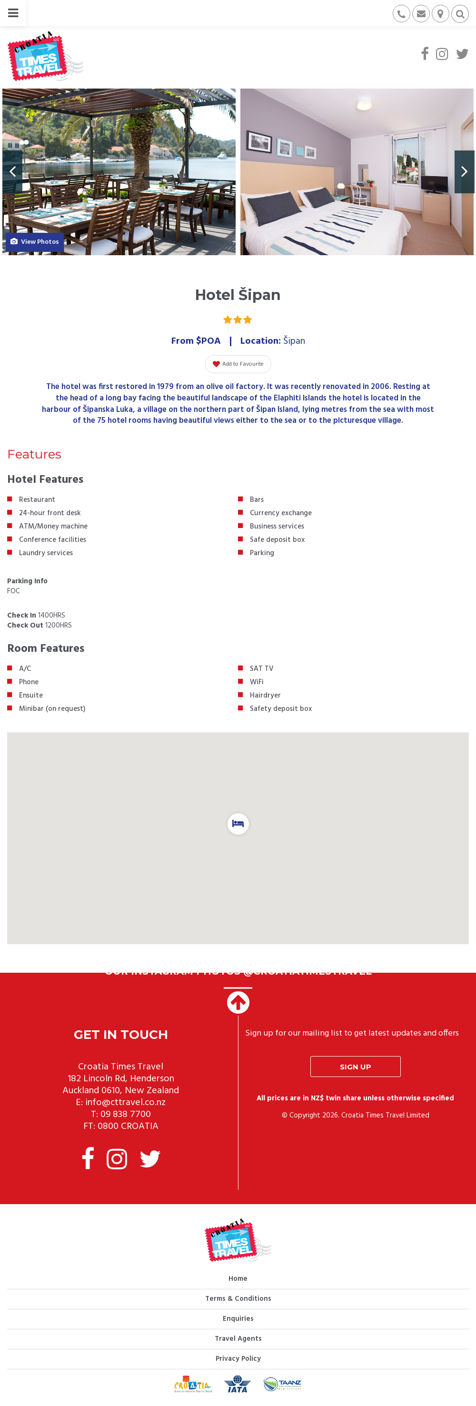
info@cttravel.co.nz (125, 1102)
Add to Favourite (238, 364)
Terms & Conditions (238, 1299)
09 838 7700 (125, 1114)
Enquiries (238, 1319)
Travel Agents (238, 1339)
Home (238, 1279)
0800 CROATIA (128, 1126)
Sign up (355, 1066)
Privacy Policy (238, 1359)
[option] (119, 172)
